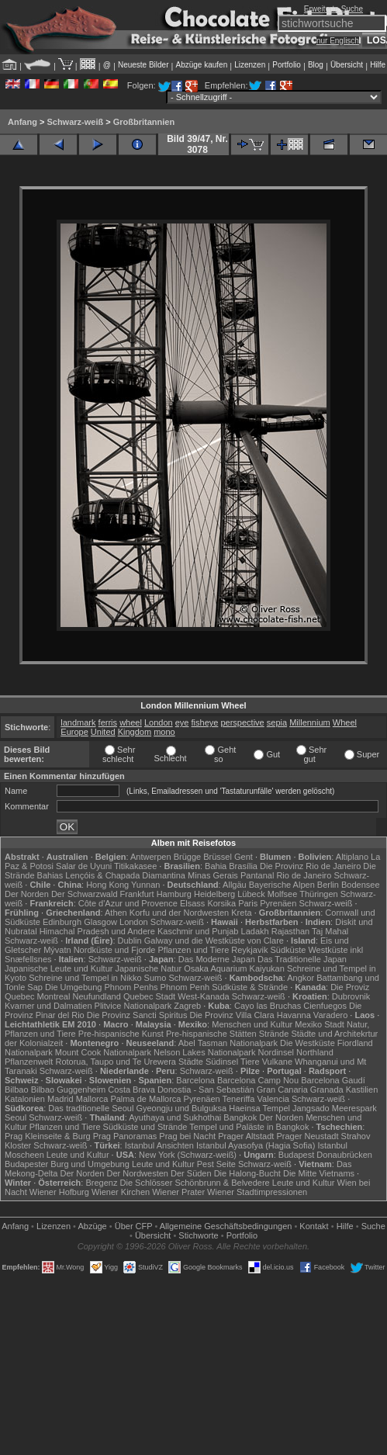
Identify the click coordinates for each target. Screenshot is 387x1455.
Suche (373, 1226)
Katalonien (25, 1098)
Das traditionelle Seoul (90, 1108)
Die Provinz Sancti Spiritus (137, 1015)
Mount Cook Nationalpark (103, 1052)
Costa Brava (131, 1089)
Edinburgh (62, 922)
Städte (190, 1061)
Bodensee (360, 884)
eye (182, 722)
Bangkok (240, 1117)
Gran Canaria (282, 1089)
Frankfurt (137, 894)
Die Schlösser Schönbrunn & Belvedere (195, 1182)
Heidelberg (214, 894)
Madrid (60, 1098)
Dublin (130, 940)
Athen (116, 912)
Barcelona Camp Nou (258, 1080)
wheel (130, 722)
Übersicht (346, 65)
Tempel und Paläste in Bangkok (249, 1126)
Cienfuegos (325, 1005)
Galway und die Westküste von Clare (214, 940)
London (158, 722)
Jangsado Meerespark (334, 1108)
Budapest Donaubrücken (325, 1154)
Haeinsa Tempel (259, 1108)
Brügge (187, 856)
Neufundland (96, 996)
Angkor (300, 977)
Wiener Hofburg (59, 1192)
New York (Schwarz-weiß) (188, 1154)
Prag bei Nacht (187, 1136)
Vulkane (277, 1061)
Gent (243, 856)
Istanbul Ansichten (159, 1145)
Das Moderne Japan (216, 959)
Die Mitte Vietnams (318, 1173)
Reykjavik (249, 949)
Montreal (54, 996)
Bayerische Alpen (282, 884)
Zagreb (187, 1005)
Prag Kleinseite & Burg (48, 1136)
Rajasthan (290, 931)
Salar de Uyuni (84, 866)
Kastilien (362, 1089)
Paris (247, 903)
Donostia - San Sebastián (205, 1089)
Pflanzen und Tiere (194, 949)
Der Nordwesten (137, 1173)
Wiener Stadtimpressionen (257, 1192)
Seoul (15, 1117)
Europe (74, 731)
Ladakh (255, 931)
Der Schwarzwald (84, 894)
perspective (242, 722)
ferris (107, 722)
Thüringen (318, 894)
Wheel (345, 722)
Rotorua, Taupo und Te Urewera (115, 1061)
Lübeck (250, 894)
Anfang (22, 121)
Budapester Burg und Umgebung (67, 1164)
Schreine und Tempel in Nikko (85, 977)
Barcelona (195, 1080)
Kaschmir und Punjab (198, 931)
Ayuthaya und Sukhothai (175, 1117)
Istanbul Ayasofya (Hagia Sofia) (255, 1145)
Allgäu (235, 884)
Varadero (330, 1015)
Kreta (241, 912)
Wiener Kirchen (121, 1192)
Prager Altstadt (246, 1136)
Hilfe (377, 65)
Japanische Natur (149, 968)
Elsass (192, 903)
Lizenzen (249, 65)
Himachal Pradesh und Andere (97, 931)
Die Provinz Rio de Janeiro (310, 866)
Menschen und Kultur (252, 1024)
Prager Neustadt (307, 1136)
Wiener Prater (178, 1192)
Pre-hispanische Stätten (211, 1033)
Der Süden (191, 1173)
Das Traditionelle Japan (302, 959)
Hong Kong (107, 884)
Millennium (309, 722)
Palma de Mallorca (145, 1098)
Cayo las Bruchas (267, 1005)
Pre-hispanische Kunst (121, 1033)
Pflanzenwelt (29, 1061)
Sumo (155, 977)
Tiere (250, 1061)
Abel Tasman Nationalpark (228, 1043)
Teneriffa (239, 1098)
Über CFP (134, 1226)
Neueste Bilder (143, 65)
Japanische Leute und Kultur (58, 968)
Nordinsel (276, 1052)
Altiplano (352, 856)
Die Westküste (307, 1043)
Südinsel (222, 1061)
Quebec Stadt (149, 996)
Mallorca (92, 1098)
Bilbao (17, 1089)
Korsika (221, 903)
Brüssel (217, 856)
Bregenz (101, 1182)
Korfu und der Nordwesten (179, 912)
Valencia (273, 1098)
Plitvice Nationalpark (133, 1005)
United (103, 731)
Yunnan (145, 884)
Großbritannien (143, 121)
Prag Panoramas (125, 1136)
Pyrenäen (278, 903)
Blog (315, 65)
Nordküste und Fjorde (115, 949)
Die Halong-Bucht (247, 1173)
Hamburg (174, 894)
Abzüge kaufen (202, 65)
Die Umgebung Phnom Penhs (101, 987)
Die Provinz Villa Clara (231, 1015)
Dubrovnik (351, 996)
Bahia (215, 866)
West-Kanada (203, 996)
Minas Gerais (213, 875)
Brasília (243, 866)
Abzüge (92, 1226)
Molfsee (283, 894)
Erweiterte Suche (333, 9)
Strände (274, 1033)
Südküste (288, 949)
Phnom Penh (185, 987)
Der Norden (27, 894)
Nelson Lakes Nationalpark (204, 1052)
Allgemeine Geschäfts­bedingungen (226, 1226)
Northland (314, 1052)
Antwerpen (150, 856)
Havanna (294, 1015)
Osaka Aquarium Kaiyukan (234, 968)
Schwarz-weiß (75, 121)
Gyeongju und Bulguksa (181, 1108)
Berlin (328, 884)
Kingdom (134, 731)
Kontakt (313, 1226)
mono (164, 731)
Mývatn (57, 949)
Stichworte (198, 1235)
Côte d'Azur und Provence (128, 903)
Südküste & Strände (250, 987)
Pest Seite (216, 1164)
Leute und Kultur (78, 1154)
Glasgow (100, 922)
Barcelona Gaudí (333, 1080)
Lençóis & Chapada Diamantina (125, 875)
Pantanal (257, 875)
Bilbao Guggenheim (68, 1089)
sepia (277, 722)
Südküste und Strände (145, 1126)
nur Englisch (337, 40)
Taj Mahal (330, 931)
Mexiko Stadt (319, 1024)
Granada (327, 1089)
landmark (77, 722)
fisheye (205, 722)
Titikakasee (135, 866)
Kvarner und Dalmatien (48, 1005)
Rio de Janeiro (303, 875)
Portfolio (286, 65)
